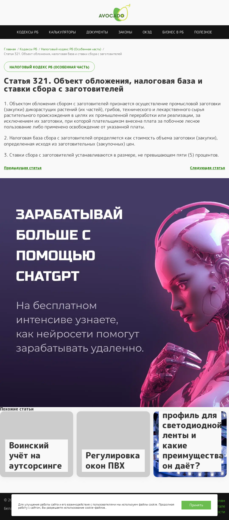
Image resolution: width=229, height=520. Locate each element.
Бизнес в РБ (173, 32)
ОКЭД (147, 32)
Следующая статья (207, 168)
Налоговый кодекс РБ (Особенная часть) (49, 67)
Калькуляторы (62, 32)
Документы (97, 32)
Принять (196, 505)
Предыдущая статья (23, 168)
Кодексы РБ (27, 32)
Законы (125, 32)
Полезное (203, 32)
